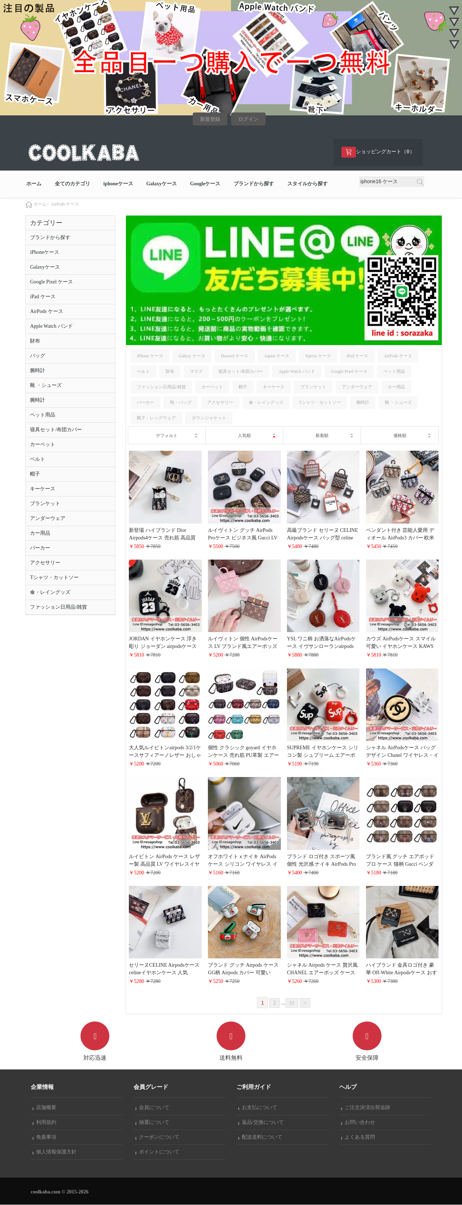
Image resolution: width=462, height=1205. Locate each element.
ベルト (37, 459)
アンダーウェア (47, 518)
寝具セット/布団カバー (56, 429)
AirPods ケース (65, 204)
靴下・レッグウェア (156, 418)
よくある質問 (358, 1137)
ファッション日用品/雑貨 (58, 607)
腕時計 (37, 370)
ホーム (34, 184)
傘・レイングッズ (50, 592)
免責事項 (44, 1137)
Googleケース (205, 184)
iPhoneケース (44, 252)
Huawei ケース (234, 355)
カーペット (42, 444)
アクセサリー (45, 562)
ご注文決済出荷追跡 (365, 1108)
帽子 (35, 474)
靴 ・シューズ (46, 385)
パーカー (40, 548)
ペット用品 (42, 415)
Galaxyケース (161, 184)
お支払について (257, 1108)
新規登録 (210, 119)
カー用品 (40, 533)
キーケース (42, 488)
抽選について (152, 1122)
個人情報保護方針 (54, 1152)
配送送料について (260, 1137)
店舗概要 (44, 1108)
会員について (152, 1108)
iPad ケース (42, 296)
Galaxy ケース (192, 355)
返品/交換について (261, 1122)
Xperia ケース (318, 355)
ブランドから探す (254, 184)
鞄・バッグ (181, 402)
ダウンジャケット (209, 418)
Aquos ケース (276, 355)
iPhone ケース (150, 355)
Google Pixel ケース (51, 281)
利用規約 (44, 1122)
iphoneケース (118, 184)
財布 (35, 341)
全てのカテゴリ (72, 184)
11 (291, 1003)
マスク (196, 371)
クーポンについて (157, 1137)
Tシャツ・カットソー (54, 577)
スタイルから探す (307, 184)
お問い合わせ (358, 1122)
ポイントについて (157, 1152)
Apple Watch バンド (51, 326)
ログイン (248, 119)
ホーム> (41, 204)
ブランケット (45, 503)
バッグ (37, 355)
